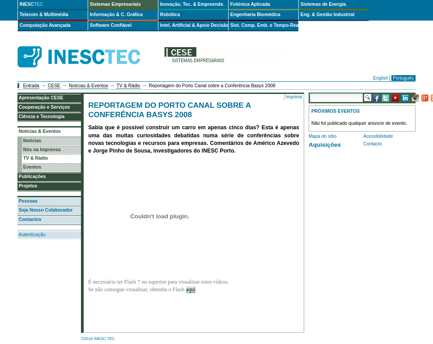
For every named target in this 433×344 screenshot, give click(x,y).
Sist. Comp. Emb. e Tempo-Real (264, 25)
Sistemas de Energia (323, 4)
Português (403, 78)
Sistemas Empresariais (115, 4)
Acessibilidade (378, 136)
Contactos (30, 219)
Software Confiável (111, 25)
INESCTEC (89, 47)
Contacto (372, 143)
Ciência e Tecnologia (42, 116)
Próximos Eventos (335, 111)
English (380, 78)
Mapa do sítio (322, 136)
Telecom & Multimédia (44, 14)
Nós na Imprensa (42, 149)
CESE (54, 85)
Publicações (32, 176)
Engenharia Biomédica (255, 14)
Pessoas (28, 201)
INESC (31, 4)
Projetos (28, 185)
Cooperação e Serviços (44, 107)
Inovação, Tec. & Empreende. (192, 4)
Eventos (32, 167)
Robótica (170, 14)
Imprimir (293, 96)
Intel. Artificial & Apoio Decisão (194, 25)
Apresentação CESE (41, 97)
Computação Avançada (45, 25)
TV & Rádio (128, 85)
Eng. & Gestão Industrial (328, 14)
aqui (190, 289)
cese (224, 57)
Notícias (32, 140)
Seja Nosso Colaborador (46, 210)
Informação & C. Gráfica (116, 14)
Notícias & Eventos (88, 85)
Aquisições (325, 144)
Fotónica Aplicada (250, 4)
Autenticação (32, 234)
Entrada (31, 85)
